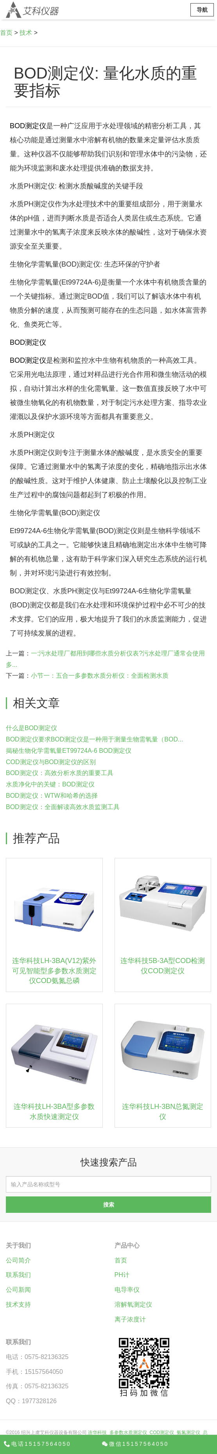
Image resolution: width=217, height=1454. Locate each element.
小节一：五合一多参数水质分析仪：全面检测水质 (100, 675)
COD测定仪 (162, 1432)
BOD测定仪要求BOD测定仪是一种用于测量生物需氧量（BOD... (94, 739)
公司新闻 (18, 1289)
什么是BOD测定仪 (31, 728)
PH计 (122, 1274)
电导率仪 (127, 1289)
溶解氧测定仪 (133, 1304)
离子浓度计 (130, 1319)
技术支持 (18, 1304)
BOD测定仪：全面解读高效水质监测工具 (63, 807)
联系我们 (18, 1274)
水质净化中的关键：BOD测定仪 (50, 784)
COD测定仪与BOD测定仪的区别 (51, 762)
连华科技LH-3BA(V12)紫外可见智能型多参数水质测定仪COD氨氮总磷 (54, 971)
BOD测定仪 (28, 126)
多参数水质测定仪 (128, 1432)
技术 (26, 32)
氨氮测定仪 (188, 1432)
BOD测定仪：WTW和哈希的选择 (52, 795)
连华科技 (97, 1432)
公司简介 (18, 1260)
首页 (6, 32)
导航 (202, 10)
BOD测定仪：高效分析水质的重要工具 (59, 773)
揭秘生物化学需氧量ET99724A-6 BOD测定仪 (68, 750)
